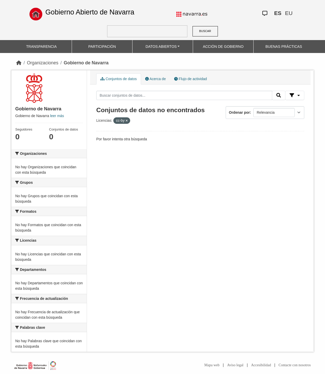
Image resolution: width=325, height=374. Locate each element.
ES (277, 13)
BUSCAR (205, 31)
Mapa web (212, 365)
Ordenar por (239, 112)
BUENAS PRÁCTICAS (283, 46)
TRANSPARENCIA (41, 46)
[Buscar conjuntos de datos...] (184, 95)
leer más (57, 116)
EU (288, 13)
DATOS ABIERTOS (161, 46)
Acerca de (155, 79)
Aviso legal (235, 365)
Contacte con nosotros (295, 365)
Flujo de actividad (190, 79)
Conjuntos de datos (118, 79)
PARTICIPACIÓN (102, 46)
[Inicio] (18, 62)
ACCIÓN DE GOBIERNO (223, 46)
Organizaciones (42, 62)
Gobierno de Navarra (86, 62)
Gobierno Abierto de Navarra (89, 12)
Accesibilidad (261, 365)
